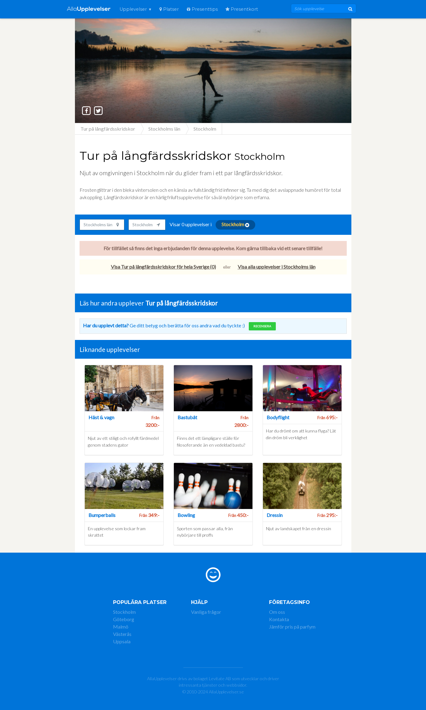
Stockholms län (101, 224)
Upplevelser (133, 9)
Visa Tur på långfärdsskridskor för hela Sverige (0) (163, 267)
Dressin (275, 515)
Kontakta (279, 619)
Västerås (122, 634)
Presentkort (241, 9)
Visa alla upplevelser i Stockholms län (276, 267)
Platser (169, 9)
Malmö (120, 626)
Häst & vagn (101, 417)
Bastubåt (187, 417)
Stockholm (124, 612)
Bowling (186, 515)
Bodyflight (278, 417)
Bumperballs (101, 515)
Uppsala (122, 641)
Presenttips (202, 9)
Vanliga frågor (206, 612)
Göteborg (123, 619)
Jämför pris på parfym (292, 626)
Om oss (277, 612)
